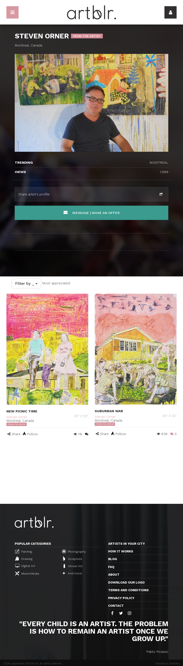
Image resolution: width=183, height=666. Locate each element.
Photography (74, 551)
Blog (112, 559)
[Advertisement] (91, 472)
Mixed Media (27, 573)
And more (72, 573)
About (113, 574)
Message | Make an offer (92, 212)
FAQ (111, 567)
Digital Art (25, 566)
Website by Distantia (167, 663)
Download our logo (126, 582)
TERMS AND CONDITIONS (128, 590)
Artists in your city (126, 544)
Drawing (23, 558)
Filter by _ (26, 283)
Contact (116, 606)
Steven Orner (16, 417)
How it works (120, 551)
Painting (23, 551)
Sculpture (72, 558)
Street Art (73, 566)
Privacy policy (121, 598)
